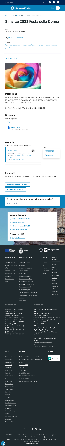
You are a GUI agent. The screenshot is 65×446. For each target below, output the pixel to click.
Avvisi (44, 273)
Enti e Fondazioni (10, 273)
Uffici (6, 268)
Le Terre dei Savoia (24, 362)
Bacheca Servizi (9, 400)
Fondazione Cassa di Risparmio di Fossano (31, 359)
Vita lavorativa (23, 300)
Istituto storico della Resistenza (28, 381)
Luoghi (54, 267)
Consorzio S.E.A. (23, 365)
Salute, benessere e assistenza (28, 292)
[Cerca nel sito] (58, 8)
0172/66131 (11, 312)
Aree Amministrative (11, 265)
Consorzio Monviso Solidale (27, 376)
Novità (12, 16)
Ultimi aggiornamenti (11, 416)
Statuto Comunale (10, 403)
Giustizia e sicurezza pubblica (27, 284)
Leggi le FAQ (8, 381)
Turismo (21, 298)
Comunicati (46, 271)
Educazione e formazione (26, 282)
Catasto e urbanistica (25, 276)
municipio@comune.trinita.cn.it (21, 159)
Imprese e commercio (25, 287)
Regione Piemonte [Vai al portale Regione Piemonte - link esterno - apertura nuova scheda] (9, 2)
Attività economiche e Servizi (55, 286)
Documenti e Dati (10, 271)
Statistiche (8, 419)
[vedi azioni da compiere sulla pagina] (19, 37)
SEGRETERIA (12, 150)
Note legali (8, 408)
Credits (7, 414)
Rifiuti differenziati (24, 373)
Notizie (18, 16)
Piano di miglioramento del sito (10, 375)
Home (7, 16)
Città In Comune (39, 437)
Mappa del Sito (9, 422)
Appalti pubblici (23, 271)
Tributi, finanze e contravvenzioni (28, 295)
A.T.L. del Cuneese (24, 378)
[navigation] (3, 8)
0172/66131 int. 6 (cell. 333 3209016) (19, 156)
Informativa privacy (10, 405)
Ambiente (22, 265)
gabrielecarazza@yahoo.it (44, 342)
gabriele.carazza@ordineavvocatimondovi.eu (46, 346)
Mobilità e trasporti (24, 290)
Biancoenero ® (47, 439)
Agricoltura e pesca (24, 263)
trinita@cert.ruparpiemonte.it (17, 318)
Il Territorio (55, 270)
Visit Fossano (23, 370)
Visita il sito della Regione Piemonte (29, 357)
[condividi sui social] (9, 37)
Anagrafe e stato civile (25, 268)
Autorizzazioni (23, 273)
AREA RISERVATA (31, 443)
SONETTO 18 (15, 127)
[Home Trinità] (20, 8)
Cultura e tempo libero (25, 279)
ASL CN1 (21, 368)
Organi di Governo (10, 263)
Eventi (54, 264)
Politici (7, 282)
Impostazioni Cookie (10, 411)
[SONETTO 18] (8, 127)
